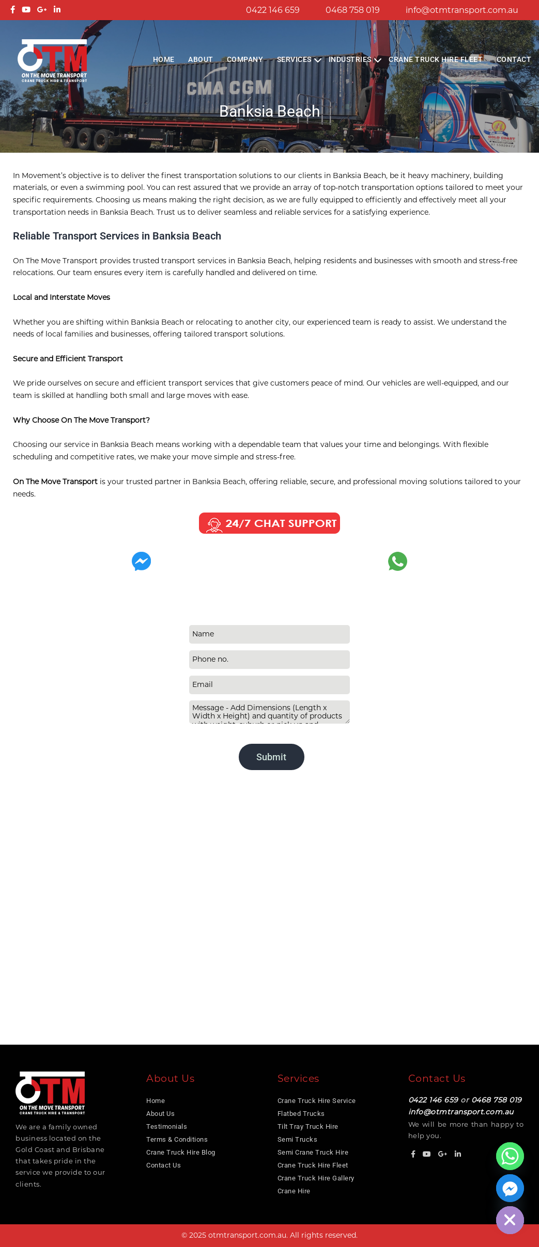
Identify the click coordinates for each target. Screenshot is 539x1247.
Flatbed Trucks (301, 1113)
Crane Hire (294, 1191)
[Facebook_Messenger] (510, 1188)
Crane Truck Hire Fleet (436, 59)
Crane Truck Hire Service (317, 1101)
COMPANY (245, 59)
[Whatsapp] (510, 1156)
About (200, 59)
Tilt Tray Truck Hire (308, 1126)
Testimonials (166, 1126)
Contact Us (163, 1165)
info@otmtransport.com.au (462, 10)
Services (294, 59)
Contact (514, 59)
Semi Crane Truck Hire (313, 1152)
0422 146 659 (273, 10)
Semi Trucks (298, 1139)
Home (164, 59)
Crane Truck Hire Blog (180, 1152)
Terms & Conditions (177, 1139)
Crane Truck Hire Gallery (316, 1178)
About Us (160, 1113)
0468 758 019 (353, 10)
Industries (350, 59)
